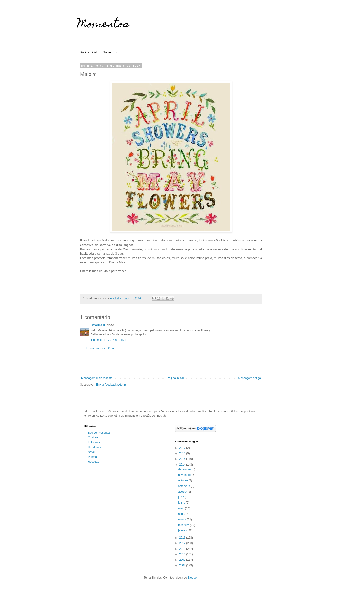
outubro (183, 480)
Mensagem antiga (249, 378)
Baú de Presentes (99, 432)
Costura (93, 437)
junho (182, 502)
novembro (185, 474)
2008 (182, 565)
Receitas (93, 461)
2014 (182, 464)
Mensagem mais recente (96, 378)
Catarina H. (98, 325)
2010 (182, 554)
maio (181, 508)
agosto (182, 491)
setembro (184, 486)
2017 (182, 448)
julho (181, 497)
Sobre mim (110, 52)
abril (181, 513)
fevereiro (184, 525)
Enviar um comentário (100, 348)
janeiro (182, 530)
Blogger (193, 577)
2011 (182, 548)
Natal (91, 452)
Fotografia (94, 442)
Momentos (103, 25)
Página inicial (88, 52)
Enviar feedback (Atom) (111, 384)
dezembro (185, 469)
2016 (182, 453)
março (182, 519)
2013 (182, 537)
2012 (182, 543)
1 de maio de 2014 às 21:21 (108, 340)
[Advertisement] (171, 363)
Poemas (93, 457)
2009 (182, 559)
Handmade (95, 447)
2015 (182, 459)
